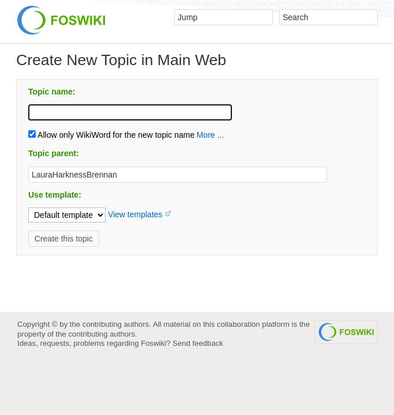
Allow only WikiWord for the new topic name (111, 134)
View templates (135, 214)
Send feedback (197, 343)
